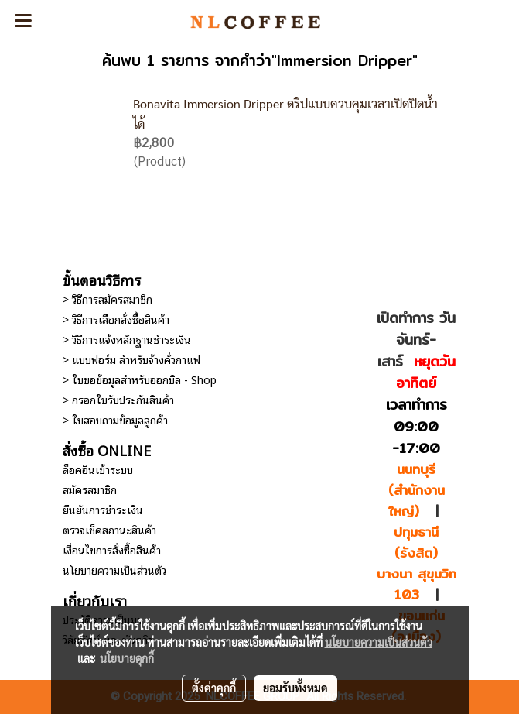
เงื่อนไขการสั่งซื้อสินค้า (112, 549)
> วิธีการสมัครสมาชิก (107, 298)
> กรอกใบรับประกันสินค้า (118, 399)
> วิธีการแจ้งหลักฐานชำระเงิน (127, 339)
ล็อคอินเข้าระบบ (98, 469)
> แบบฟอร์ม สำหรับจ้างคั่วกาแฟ (131, 359)
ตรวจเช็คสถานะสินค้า (109, 529)
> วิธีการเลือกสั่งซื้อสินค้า (116, 319)
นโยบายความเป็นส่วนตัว (114, 569)
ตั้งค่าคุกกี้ (214, 688)
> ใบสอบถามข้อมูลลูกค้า (115, 419)
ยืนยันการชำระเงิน (103, 509)
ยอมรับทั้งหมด (295, 688)
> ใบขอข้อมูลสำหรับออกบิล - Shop (140, 379)
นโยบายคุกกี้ (127, 658)
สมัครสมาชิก (90, 489)
